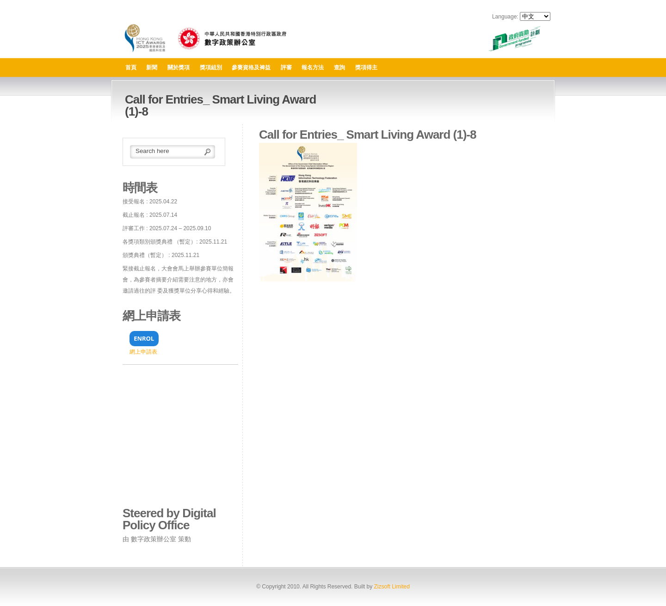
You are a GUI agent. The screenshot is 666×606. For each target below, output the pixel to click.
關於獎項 (178, 67)
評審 (286, 67)
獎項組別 (211, 67)
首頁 (130, 67)
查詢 (339, 67)
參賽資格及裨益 (251, 67)
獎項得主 (366, 67)
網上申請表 (143, 352)
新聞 (151, 67)
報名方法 (313, 67)
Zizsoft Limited (391, 586)
